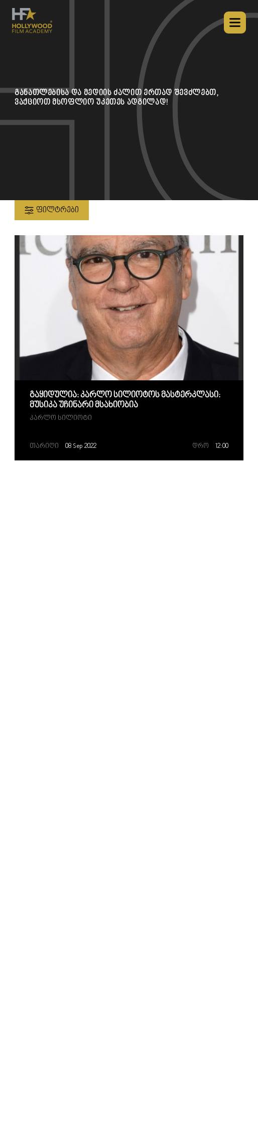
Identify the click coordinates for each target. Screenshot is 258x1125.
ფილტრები (50, 210)
